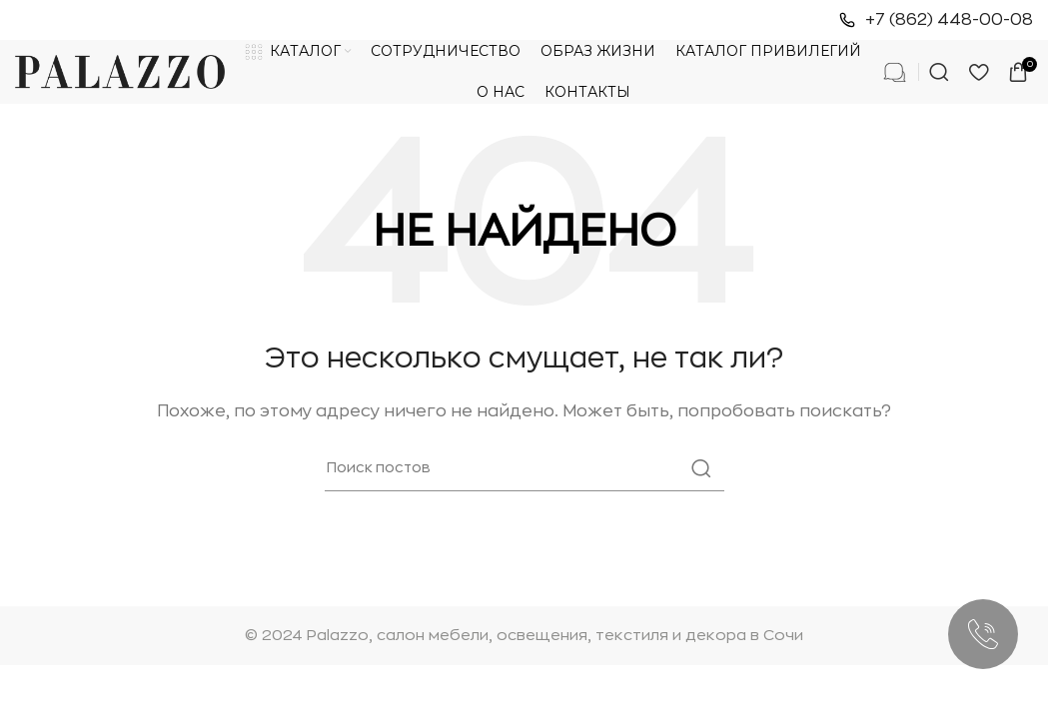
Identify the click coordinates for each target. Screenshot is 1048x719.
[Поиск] (939, 72)
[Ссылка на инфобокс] (936, 20)
